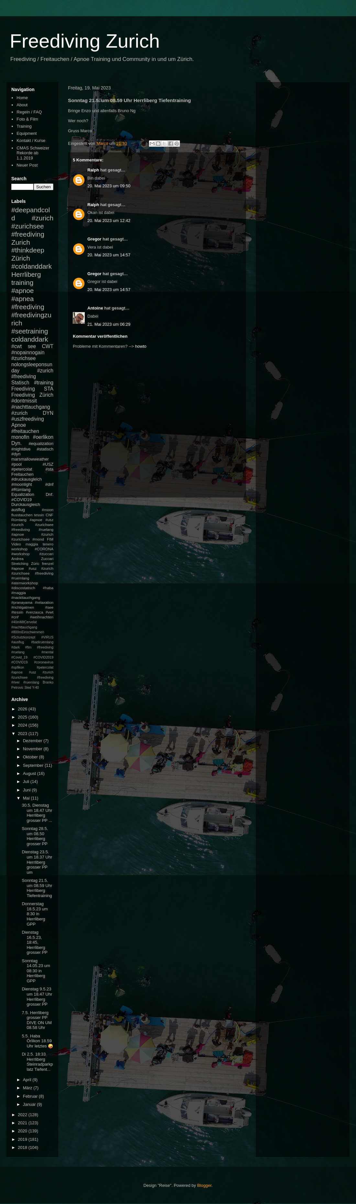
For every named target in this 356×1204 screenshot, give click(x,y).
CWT (47, 346)
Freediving (23, 389)
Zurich (20, 242)
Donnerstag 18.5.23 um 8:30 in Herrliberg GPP (35, 913)
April (28, 1079)
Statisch (20, 382)
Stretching (19, 563)
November (33, 748)
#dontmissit (24, 400)
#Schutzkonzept (23, 637)
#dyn (15, 453)
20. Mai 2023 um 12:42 (108, 220)
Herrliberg (26, 274)
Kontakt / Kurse (31, 140)
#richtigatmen (22, 607)
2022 (23, 1114)
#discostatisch (23, 588)
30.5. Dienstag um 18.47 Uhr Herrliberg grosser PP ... (37, 813)
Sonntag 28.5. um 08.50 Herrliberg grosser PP (35, 836)
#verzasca (34, 612)
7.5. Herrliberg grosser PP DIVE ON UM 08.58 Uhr (36, 1020)
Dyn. (16, 443)
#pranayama (21, 602)
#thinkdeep (27, 250)
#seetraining (29, 331)
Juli (26, 781)
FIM (50, 539)
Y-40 (35, 687)
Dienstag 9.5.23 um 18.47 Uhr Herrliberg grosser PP (37, 997)
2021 (23, 1122)
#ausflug (17, 642)
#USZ (48, 464)
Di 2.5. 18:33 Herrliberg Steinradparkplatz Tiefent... (37, 1062)
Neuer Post (27, 165)
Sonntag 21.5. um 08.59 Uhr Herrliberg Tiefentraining (37, 888)
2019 (23, 1139)
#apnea (22, 298)
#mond (38, 539)
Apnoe (18, 425)
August (30, 773)
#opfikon (17, 667)
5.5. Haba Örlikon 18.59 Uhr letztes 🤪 (37, 1041)
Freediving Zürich (32, 395)
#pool (16, 464)
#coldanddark (31, 266)
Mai (27, 798)
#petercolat (21, 469)
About (22, 104)
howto (141, 346)
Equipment (27, 133)
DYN (48, 413)
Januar (30, 1104)
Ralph (93, 170)
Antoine (95, 308)
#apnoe (22, 290)
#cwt (16, 346)
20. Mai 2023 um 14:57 (108, 254)
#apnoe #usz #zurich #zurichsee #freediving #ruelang (32, 525)
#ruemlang (31, 682)
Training (24, 126)
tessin (39, 515)
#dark (15, 647)
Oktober (31, 756)
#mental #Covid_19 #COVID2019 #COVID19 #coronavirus (32, 657)
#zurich (19, 413)
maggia (32, 544)
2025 (23, 717)
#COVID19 (21, 499)
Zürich (20, 258)
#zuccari (46, 554)
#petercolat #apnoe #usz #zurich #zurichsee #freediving (32, 672)
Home (22, 97)
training (22, 282)
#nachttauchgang (30, 407)
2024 (23, 725)
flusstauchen (22, 515)
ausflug (18, 509)
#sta (49, 469)
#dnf (49, 484)
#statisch (45, 449)
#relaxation (44, 602)
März (28, 1087)
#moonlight (21, 484)
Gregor (94, 239)
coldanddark (29, 339)
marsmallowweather (30, 459)
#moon (47, 510)
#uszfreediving (27, 419)
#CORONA (44, 549)
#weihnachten (41, 617)
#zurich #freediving (32, 374)
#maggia (18, 592)
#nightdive (20, 449)
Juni (27, 790)
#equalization (40, 443)
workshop (19, 549)
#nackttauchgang (25, 597)
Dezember (33, 740)
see (32, 346)
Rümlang (19, 520)
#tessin (17, 612)
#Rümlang (20, 489)
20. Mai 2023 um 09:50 (108, 185)
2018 (23, 1147)
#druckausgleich (26, 479)
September (34, 765)
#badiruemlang (42, 642)
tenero (48, 544)
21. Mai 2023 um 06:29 (108, 324)
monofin (20, 437)
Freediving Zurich (85, 41)
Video (16, 544)
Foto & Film (27, 119)
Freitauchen (22, 474)
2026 (23, 709)
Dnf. (49, 494)
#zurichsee (23, 358)
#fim (28, 647)
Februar (31, 1096)
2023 (23, 733)
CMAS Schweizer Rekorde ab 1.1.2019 (33, 153)
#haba (48, 588)
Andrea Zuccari (32, 558)
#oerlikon (43, 437)
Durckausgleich (25, 504)
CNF (49, 515)
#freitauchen (25, 431)
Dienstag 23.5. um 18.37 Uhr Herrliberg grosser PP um (37, 861)
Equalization (22, 494)
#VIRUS (47, 637)
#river (15, 682)
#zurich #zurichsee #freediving (32, 226)
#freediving (27, 306)
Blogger (204, 1185)
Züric (35, 563)
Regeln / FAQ (29, 112)
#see (49, 607)
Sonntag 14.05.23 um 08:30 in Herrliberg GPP (36, 970)
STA (48, 389)
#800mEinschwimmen (27, 632)
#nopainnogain (27, 352)
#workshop (20, 554)
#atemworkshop (24, 583)
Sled (27, 687)
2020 (23, 1130)
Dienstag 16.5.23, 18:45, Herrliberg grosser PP (34, 942)
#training (43, 382)
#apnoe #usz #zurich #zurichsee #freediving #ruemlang (32, 573)
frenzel (47, 563)
